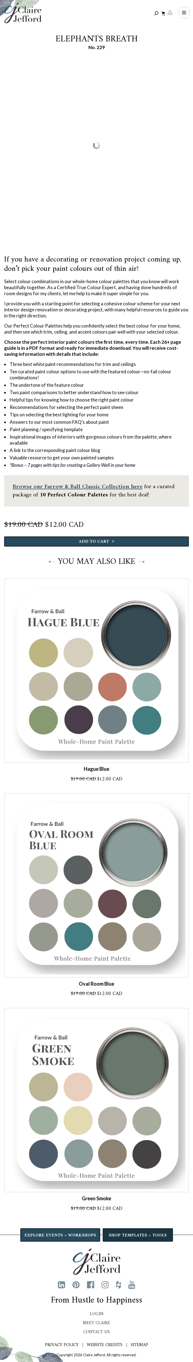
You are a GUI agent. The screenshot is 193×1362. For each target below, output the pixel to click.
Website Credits (104, 1345)
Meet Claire (96, 1323)
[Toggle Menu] (184, 12)
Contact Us (96, 1332)
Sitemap (139, 1345)
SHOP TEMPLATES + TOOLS (138, 1235)
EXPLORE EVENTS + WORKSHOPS (60, 1235)
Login (97, 1314)
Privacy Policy (62, 1345)
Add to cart (96, 541)
